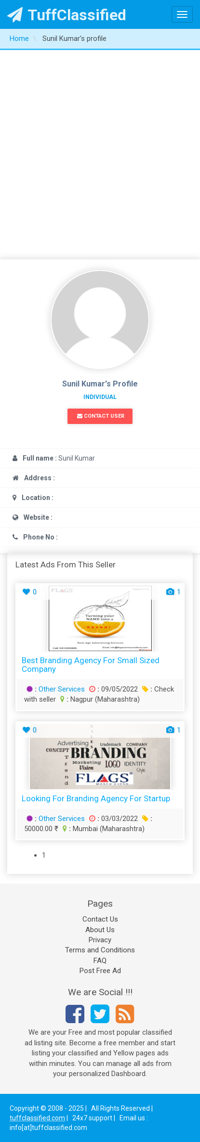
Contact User (100, 416)
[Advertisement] (100, 155)
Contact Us (100, 919)
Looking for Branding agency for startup (96, 798)
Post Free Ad (100, 970)
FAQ (100, 960)
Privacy (100, 940)
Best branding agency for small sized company (91, 664)
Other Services (62, 689)
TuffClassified (66, 15)
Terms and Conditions (100, 950)
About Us (100, 929)
